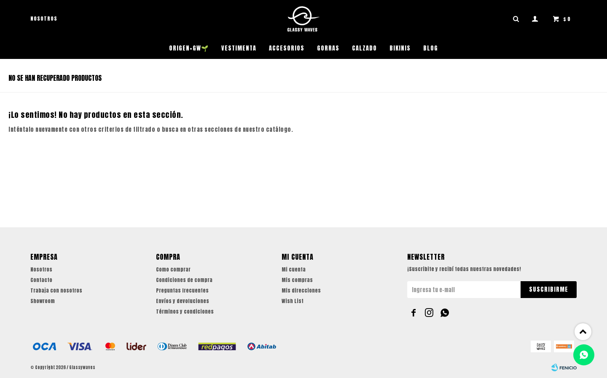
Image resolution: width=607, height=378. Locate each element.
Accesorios (286, 48)
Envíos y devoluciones (182, 301)
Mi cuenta (294, 269)
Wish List (293, 301)
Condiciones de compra (184, 280)
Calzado (364, 48)
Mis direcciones (301, 290)
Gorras (328, 48)
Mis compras (297, 280)
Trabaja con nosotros (56, 290)
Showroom (42, 301)
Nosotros (43, 18)
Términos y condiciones (185, 311)
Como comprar (173, 269)
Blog (430, 48)
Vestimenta (238, 48)
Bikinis (400, 48)
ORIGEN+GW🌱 (189, 48)
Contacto (41, 280)
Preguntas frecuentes (182, 290)
